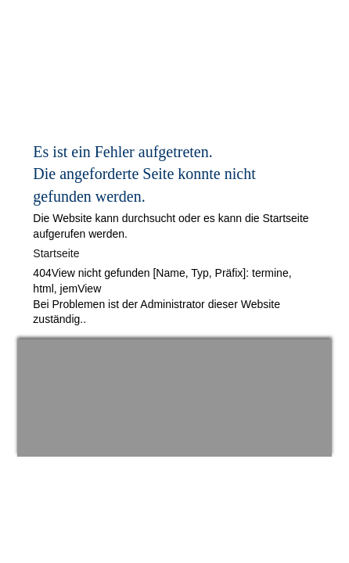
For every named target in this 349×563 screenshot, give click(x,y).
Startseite (56, 253)
